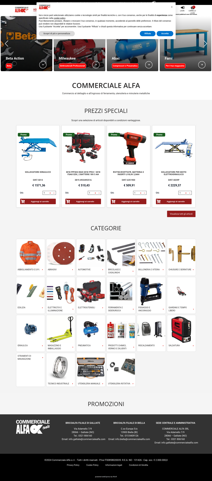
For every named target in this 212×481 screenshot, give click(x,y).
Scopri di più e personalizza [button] (56, 33)
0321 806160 (85, 435)
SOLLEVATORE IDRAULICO (38, 172)
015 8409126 (131, 435)
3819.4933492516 (83, 180)
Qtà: (22, 193)
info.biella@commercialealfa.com (132, 439)
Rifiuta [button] (147, 33)
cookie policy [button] (59, 18)
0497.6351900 (128, 180)
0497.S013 (38, 180)
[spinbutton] (46, 193)
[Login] (182, 8)
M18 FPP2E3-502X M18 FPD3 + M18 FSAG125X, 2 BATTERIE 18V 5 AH (83, 173)
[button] (7, 43)
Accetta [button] (165, 33)
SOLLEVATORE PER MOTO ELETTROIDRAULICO (173, 173)
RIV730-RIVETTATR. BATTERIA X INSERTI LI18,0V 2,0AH (128, 173)
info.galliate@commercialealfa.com (87, 439)
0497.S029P (173, 180)
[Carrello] (193, 8)
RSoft (115, 477)
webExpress (106, 477)
